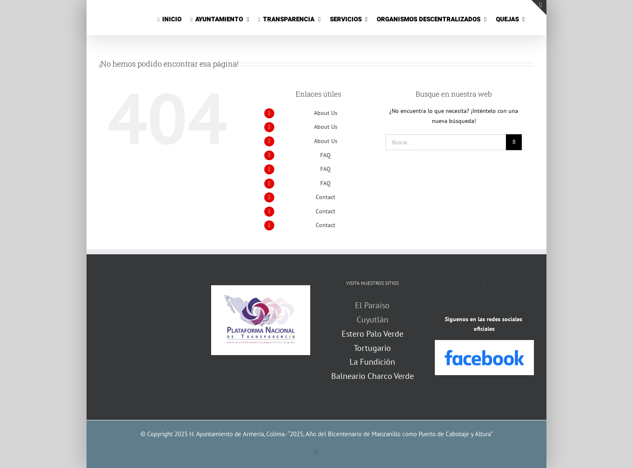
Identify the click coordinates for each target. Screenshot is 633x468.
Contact (325, 197)
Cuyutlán (372, 319)
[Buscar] (514, 142)
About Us (325, 113)
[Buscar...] (445, 142)
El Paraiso (372, 305)
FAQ (325, 155)
